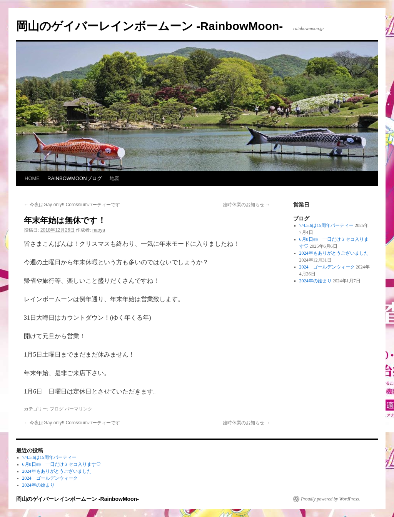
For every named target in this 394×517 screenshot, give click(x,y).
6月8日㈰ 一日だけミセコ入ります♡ (61, 464)
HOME (32, 178)
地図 (115, 178)
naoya (98, 230)
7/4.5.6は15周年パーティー (326, 225)
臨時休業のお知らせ (246, 204)
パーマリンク (78, 409)
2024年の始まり (315, 281)
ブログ (56, 409)
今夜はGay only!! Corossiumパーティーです (72, 204)
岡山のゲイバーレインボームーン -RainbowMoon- (149, 26)
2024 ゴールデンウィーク (327, 267)
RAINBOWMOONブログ (74, 178)
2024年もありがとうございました (334, 253)
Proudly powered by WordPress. (330, 499)
